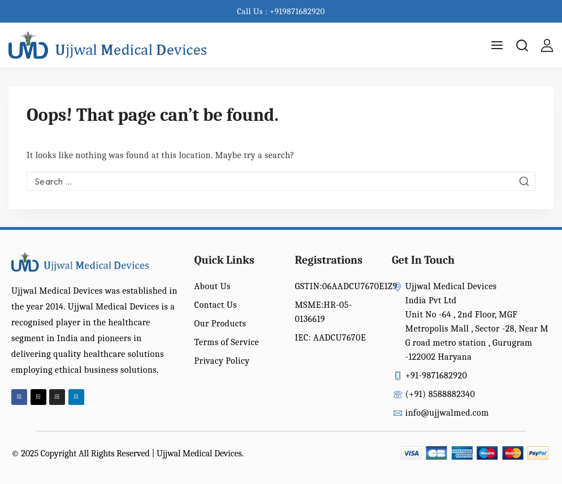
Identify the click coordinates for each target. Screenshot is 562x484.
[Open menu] (497, 45)
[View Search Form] (522, 45)
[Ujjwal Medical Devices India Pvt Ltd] (107, 45)
